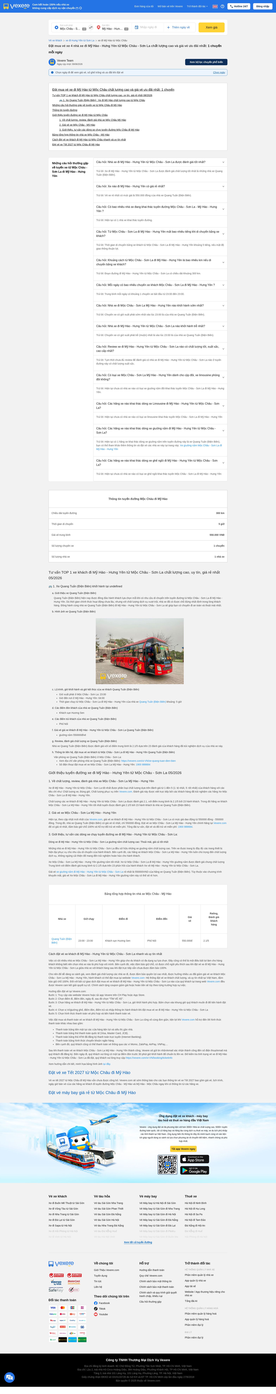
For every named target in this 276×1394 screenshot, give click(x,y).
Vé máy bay (148, 1196)
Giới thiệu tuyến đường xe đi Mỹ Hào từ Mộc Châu (80, 115)
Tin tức (98, 1281)
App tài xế (190, 1286)
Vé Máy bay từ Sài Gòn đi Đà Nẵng (158, 1220)
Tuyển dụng (100, 1275)
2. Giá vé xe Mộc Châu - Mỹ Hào (77, 124)
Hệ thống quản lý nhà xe (200, 1269)
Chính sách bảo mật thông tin (155, 1281)
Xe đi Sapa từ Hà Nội (60, 1225)
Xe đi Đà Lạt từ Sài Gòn (62, 1220)
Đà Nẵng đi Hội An (195, 1225)
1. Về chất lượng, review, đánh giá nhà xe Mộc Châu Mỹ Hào (92, 120)
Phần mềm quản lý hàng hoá (201, 1313)
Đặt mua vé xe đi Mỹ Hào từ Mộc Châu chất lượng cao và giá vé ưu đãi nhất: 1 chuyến (113, 89)
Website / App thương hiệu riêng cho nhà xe (205, 1293)
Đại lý (188, 1332)
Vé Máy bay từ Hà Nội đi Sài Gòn (157, 1203)
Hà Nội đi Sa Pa (193, 1214)
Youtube (103, 1314)
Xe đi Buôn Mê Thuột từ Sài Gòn (66, 1203)
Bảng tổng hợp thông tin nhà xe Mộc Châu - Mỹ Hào (80, 134)
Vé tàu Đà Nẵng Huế (105, 1231)
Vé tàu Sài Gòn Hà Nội (106, 1220)
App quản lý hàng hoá (197, 1319)
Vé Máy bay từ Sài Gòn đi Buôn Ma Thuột (158, 1238)
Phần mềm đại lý (194, 1324)
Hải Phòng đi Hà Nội (196, 1236)
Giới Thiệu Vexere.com (106, 1270)
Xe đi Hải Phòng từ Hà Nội (63, 1231)
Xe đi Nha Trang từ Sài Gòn (64, 1214)
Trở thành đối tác (197, 6)
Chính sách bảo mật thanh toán (156, 1287)
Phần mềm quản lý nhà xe (199, 1275)
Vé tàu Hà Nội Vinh (104, 1236)
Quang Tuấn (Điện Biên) (152, 701)
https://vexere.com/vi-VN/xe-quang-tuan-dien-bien (148, 760)
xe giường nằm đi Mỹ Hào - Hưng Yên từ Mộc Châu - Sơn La (90, 871)
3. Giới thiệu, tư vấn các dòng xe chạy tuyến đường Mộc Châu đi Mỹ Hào (99, 129)
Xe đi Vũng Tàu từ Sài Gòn (63, 1208)
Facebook (104, 1303)
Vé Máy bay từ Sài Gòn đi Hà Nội (157, 1214)
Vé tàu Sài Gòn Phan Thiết (108, 1208)
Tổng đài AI (191, 1301)
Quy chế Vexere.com (150, 1275)
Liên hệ (98, 1287)
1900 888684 (143, 764)
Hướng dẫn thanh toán (151, 1270)
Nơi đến (105, 25)
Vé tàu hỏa (102, 1196)
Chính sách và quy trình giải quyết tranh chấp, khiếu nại (158, 1294)
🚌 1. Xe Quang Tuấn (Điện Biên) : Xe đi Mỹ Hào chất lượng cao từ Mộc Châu (102, 100)
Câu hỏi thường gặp (150, 1301)
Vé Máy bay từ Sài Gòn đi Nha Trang (159, 1208)
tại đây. (107, 1064)
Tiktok (102, 1308)
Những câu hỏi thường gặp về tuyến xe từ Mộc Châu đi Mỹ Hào (87, 105)
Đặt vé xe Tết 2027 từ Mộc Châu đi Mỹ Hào (76, 144)
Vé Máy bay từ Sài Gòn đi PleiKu (157, 1231)
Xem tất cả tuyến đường (138, 1242)
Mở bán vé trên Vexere (170, 6)
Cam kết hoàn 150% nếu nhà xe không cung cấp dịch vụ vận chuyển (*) (55, 6)
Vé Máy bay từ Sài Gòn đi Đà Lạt (157, 1225)
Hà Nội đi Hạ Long (195, 1208)
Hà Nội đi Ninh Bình (195, 1203)
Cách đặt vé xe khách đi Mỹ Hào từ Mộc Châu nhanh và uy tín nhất (89, 139)
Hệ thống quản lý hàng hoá (201, 1308)
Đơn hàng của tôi (143, 6)
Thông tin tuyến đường (64, 110)
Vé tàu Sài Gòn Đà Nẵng (107, 1214)
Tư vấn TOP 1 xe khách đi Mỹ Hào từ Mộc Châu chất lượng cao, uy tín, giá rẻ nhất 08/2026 (102, 95)
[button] (160, 162)
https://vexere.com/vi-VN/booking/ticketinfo (149, 1057)
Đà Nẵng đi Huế (193, 1231)
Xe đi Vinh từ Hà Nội (60, 1236)
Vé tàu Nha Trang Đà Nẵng (109, 1225)
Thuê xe (191, 1196)
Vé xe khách (55, 40)
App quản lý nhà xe (195, 1280)
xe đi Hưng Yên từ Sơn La (78, 40)
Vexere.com (125, 791)
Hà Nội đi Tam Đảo (195, 1220)
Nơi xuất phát (66, 25)
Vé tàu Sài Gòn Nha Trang (108, 1203)
